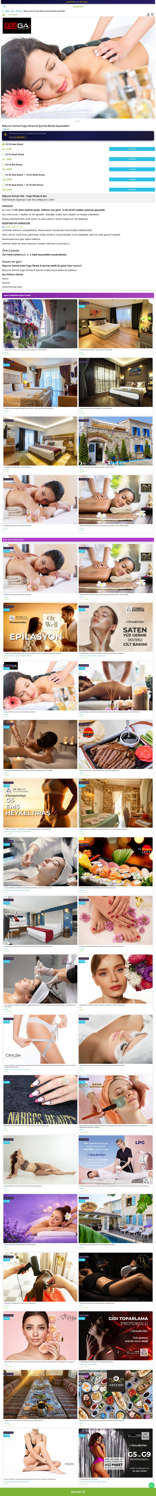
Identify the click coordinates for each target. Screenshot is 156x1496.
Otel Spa (19, 11)
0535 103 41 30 (14, 226)
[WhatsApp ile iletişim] (151, 1485)
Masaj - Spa (9, 11)
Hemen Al (78, 1492)
